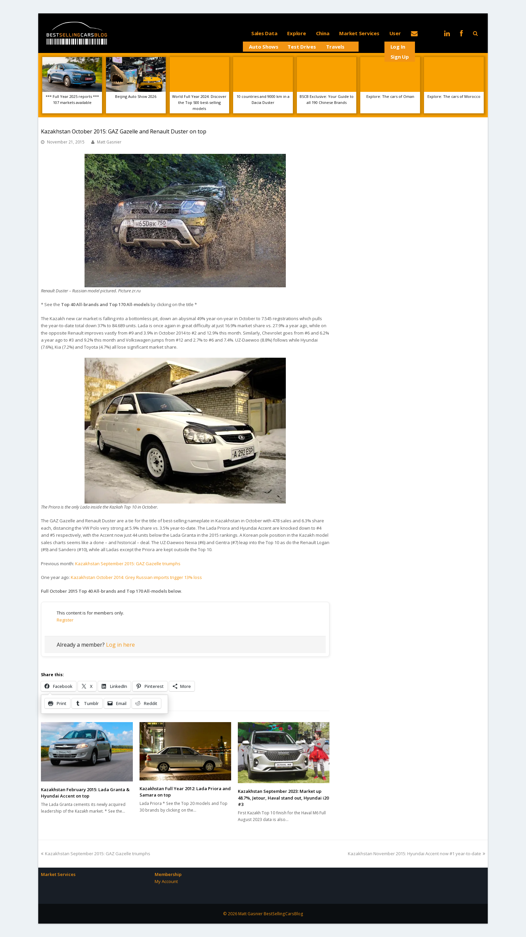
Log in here (120, 644)
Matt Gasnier (109, 142)
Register (65, 620)
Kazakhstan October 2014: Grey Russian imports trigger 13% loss (136, 577)
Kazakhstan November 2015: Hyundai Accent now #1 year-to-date (416, 854)
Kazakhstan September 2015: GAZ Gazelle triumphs (127, 564)
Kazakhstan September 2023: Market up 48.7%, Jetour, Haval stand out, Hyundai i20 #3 (283, 797)
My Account (166, 881)
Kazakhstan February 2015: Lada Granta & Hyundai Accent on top (85, 792)
